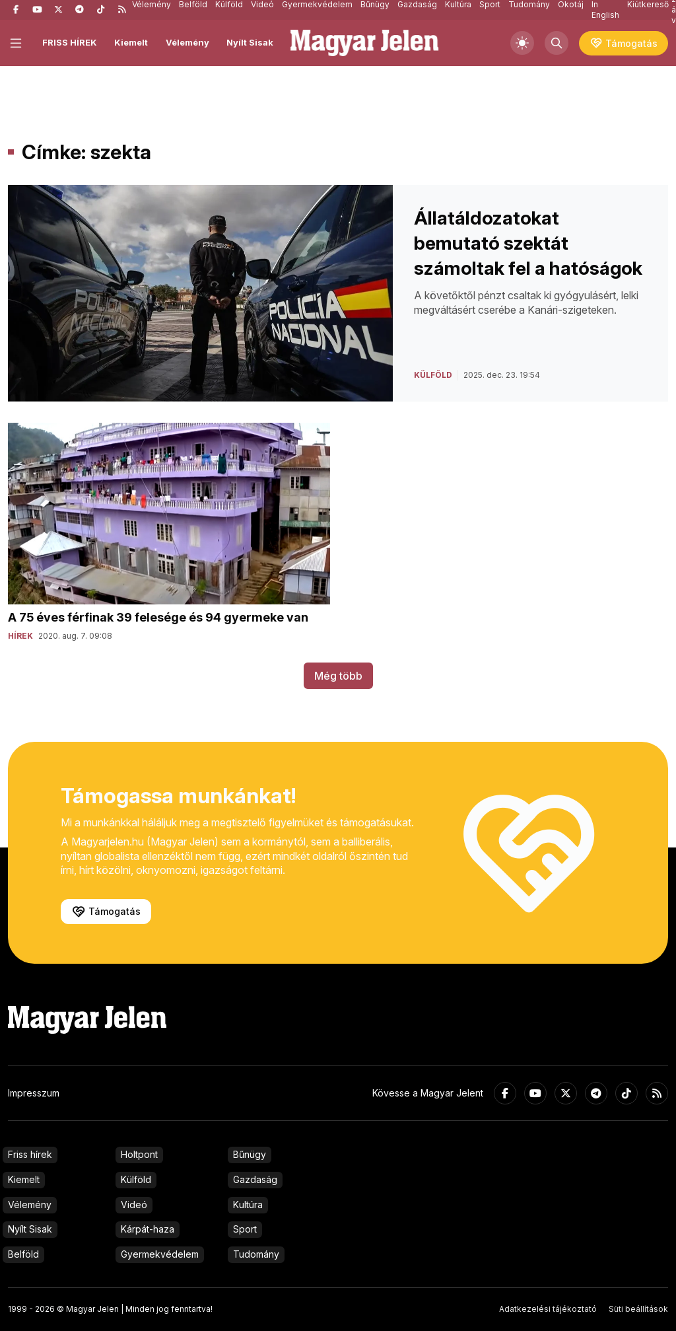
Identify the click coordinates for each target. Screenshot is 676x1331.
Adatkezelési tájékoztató (548, 1309)
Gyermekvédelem (160, 1254)
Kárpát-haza (147, 1229)
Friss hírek (30, 1154)
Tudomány (256, 1254)
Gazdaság (255, 1179)
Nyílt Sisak (249, 42)
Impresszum (33, 1092)
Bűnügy (249, 1154)
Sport (245, 1229)
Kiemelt (131, 42)
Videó (134, 1204)
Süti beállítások (638, 1309)
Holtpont (139, 1154)
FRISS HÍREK (69, 42)
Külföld (136, 1179)
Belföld (23, 1254)
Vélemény (187, 42)
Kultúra (248, 1204)
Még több (338, 675)
